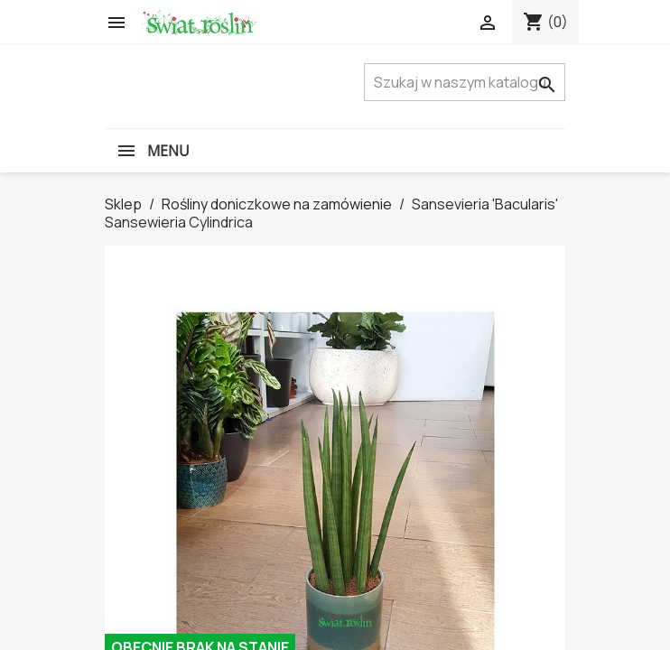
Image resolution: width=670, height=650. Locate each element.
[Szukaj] (464, 82)
